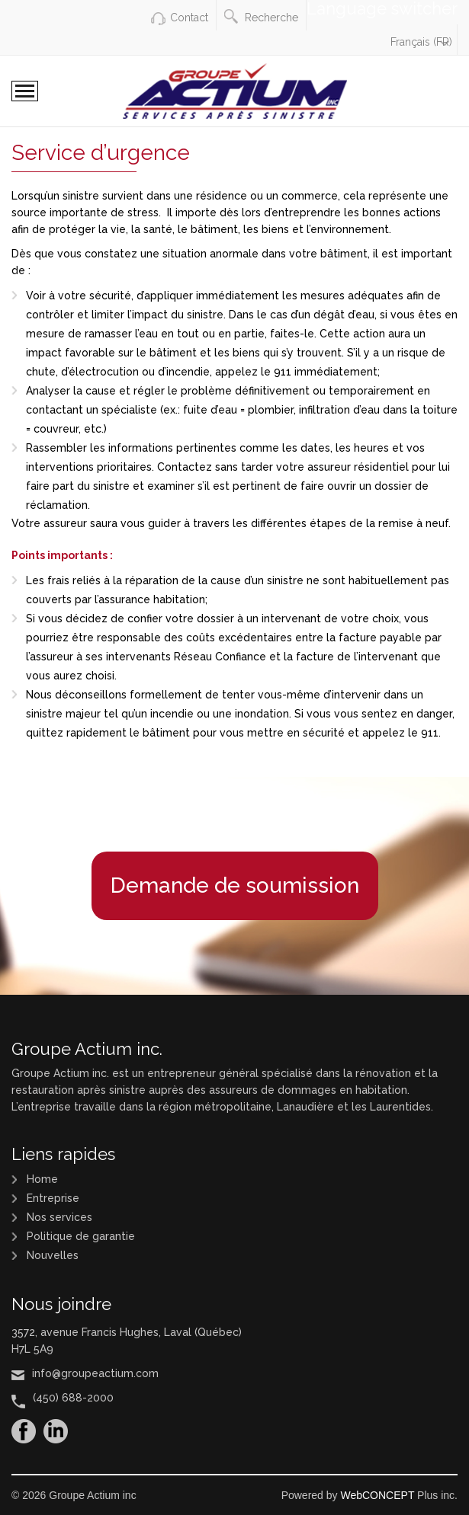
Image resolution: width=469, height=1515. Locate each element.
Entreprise (53, 1198)
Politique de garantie (81, 1236)
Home (42, 1179)
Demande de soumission (235, 885)
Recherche (261, 16)
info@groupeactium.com (95, 1373)
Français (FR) (421, 42)
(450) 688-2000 (73, 1398)
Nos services (59, 1217)
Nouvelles (53, 1255)
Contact (189, 17)
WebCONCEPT (377, 1495)
